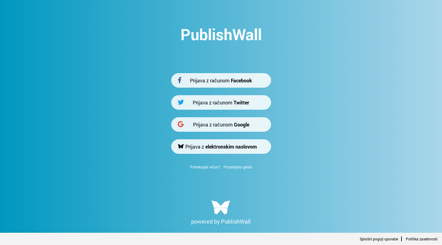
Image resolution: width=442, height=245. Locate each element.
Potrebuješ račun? (205, 166)
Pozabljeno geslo (237, 166)
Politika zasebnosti (421, 238)
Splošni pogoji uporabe (379, 238)
